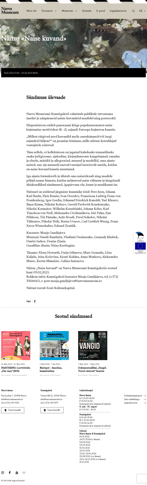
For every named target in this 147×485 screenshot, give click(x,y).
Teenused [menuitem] (46, 11)
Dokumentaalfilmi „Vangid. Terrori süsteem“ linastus (92, 369)
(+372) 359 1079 (50, 403)
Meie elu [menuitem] (31, 11)
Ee (141, 11)
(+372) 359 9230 (11, 403)
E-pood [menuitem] (100, 11)
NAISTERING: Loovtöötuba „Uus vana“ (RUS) (15, 369)
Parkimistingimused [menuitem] (133, 396)
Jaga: (28, 301)
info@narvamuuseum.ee (12, 399)
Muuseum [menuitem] (67, 11)
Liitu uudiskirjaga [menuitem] (131, 399)
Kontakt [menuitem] (86, 11)
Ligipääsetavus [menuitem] (118, 11)
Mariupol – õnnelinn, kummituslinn (51, 369)
